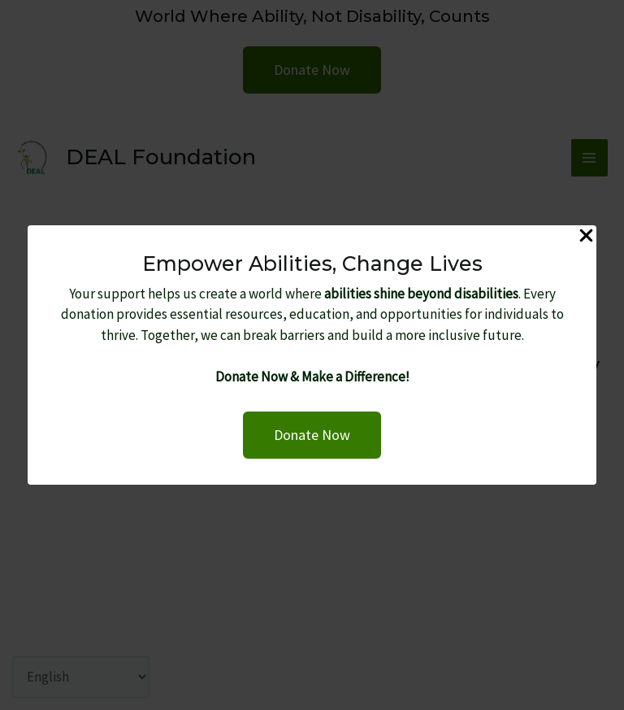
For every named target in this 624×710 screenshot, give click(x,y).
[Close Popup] (586, 236)
